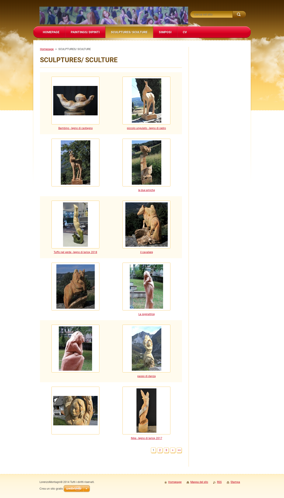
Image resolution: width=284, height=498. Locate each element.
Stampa (235, 482)
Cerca (239, 14)
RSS (219, 482)
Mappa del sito (199, 482)
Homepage (47, 49)
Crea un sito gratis (51, 488)
